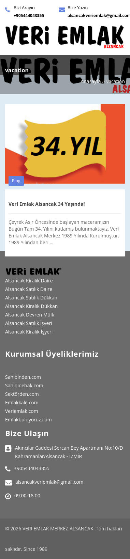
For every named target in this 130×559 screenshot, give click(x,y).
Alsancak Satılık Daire (28, 289)
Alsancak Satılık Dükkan (31, 297)
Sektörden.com (22, 394)
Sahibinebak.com (24, 385)
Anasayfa (91, 81)
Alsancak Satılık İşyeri (28, 323)
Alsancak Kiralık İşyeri (29, 331)
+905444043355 (29, 15)
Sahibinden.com (23, 377)
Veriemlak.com (21, 411)
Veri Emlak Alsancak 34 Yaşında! (47, 204)
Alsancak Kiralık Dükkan (31, 306)
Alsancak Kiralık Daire (29, 280)
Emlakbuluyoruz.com (28, 419)
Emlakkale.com (22, 402)
